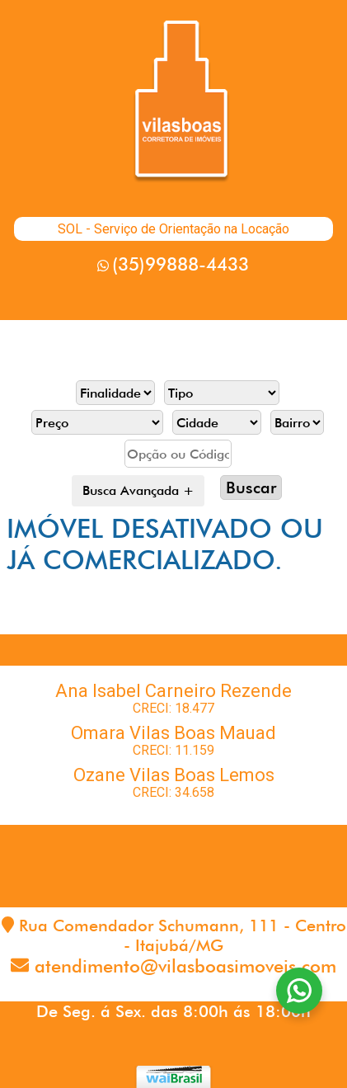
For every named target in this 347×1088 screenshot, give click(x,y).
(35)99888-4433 (180, 264)
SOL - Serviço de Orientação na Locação (173, 229)
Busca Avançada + (138, 490)
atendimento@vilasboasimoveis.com (185, 966)
